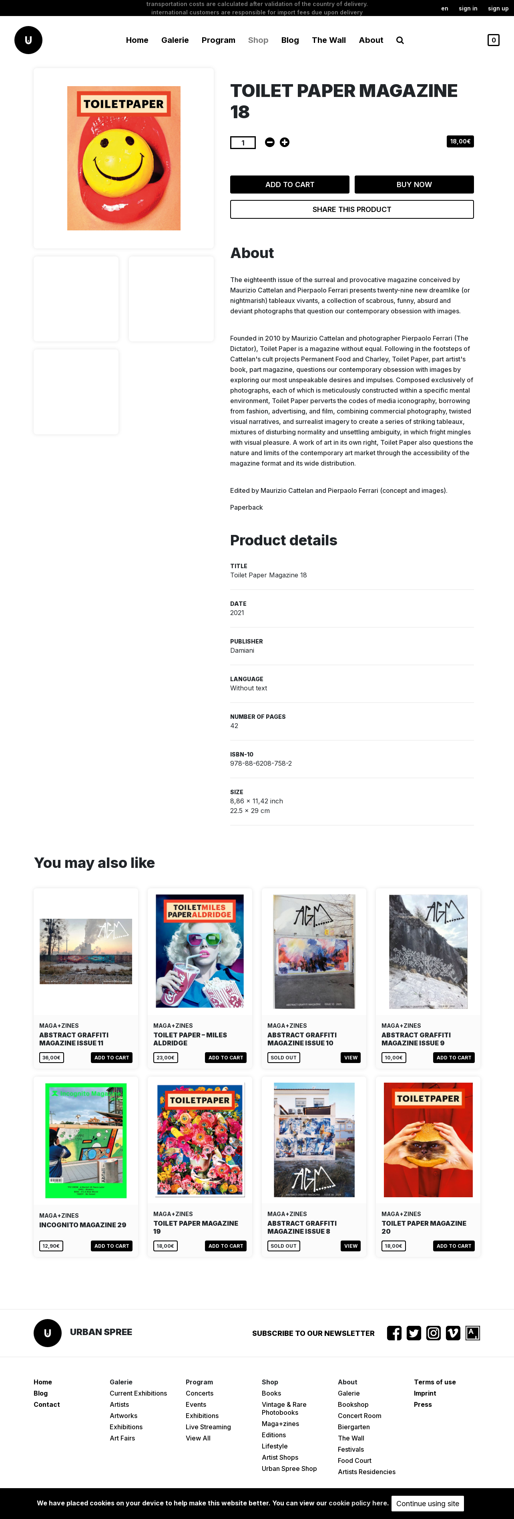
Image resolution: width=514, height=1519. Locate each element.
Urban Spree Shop (289, 1469)
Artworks (123, 1416)
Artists (119, 1404)
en (444, 8)
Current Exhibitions (138, 1393)
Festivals (351, 1449)
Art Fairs (122, 1438)
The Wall (329, 40)
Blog (290, 40)
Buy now (414, 184)
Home (137, 40)
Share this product (352, 209)
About (371, 40)
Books (271, 1393)
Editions (274, 1435)
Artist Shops (280, 1457)
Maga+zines (280, 1424)
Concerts (199, 1393)
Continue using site (427, 1503)
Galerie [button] (175, 40)
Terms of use (435, 1382)
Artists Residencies (367, 1472)
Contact (47, 1404)
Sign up (498, 8)
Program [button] (218, 40)
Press (423, 1404)
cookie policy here (358, 1503)
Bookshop (353, 1404)
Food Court (354, 1460)
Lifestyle (275, 1446)
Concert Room (359, 1416)
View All (198, 1438)
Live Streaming (208, 1427)
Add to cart (290, 184)
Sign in (468, 8)
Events (196, 1404)
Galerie (349, 1393)
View (350, 1058)
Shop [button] (258, 40)
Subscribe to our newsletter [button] (313, 1333)
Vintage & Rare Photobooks (284, 1408)
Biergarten (354, 1427)
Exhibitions (126, 1427)
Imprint (425, 1393)
